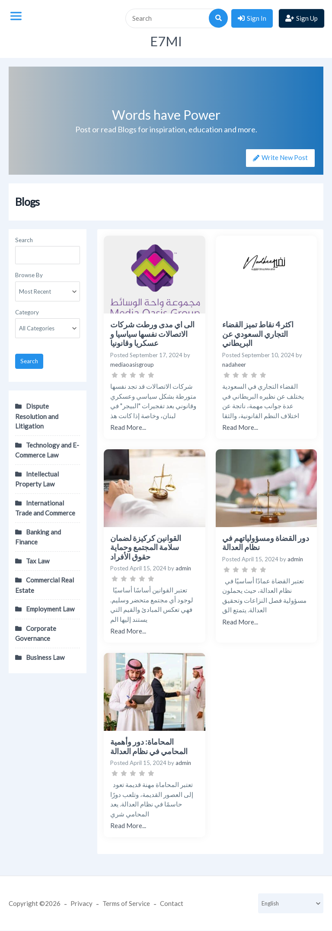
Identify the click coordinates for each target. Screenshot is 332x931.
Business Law (45, 657)
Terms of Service (126, 903)
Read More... (128, 427)
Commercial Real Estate (44, 585)
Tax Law (37, 561)
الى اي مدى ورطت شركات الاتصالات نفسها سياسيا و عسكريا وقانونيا (152, 334)
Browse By (29, 275)
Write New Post (284, 157)
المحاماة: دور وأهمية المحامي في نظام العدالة (149, 746)
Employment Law (50, 609)
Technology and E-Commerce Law (47, 450)
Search (24, 240)
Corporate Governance (35, 633)
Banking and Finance (38, 537)
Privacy (81, 903)
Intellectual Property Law (37, 479)
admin (183, 568)
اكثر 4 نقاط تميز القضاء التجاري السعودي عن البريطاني (258, 334)
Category (27, 312)
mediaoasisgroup (132, 364)
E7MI (166, 41)
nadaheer (234, 364)
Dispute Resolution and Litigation (36, 416)
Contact (171, 903)
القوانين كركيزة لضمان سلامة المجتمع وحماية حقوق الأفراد (145, 547)
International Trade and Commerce (45, 508)
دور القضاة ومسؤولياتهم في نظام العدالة (265, 542)
